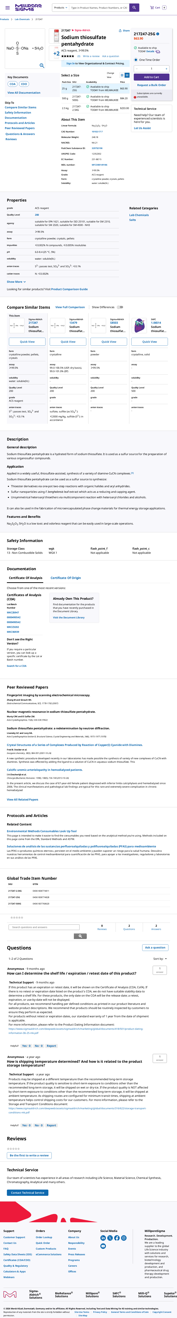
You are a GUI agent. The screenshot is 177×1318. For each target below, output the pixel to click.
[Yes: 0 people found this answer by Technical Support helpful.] (26, 1037)
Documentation (16, 118)
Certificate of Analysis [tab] (25, 578)
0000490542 (13, 617)
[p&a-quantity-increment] (166, 69)
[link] (139, 215)
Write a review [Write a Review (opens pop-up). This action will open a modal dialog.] (91, 56)
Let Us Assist (142, 128)
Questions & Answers (20, 134)
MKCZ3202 (13, 627)
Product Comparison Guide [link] (69, 289)
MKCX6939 (13, 631)
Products (4, 19)
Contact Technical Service (27, 1184)
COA (12, 84)
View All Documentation (24, 92)
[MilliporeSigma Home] (28, 7)
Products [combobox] (59, 7)
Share (124, 30)
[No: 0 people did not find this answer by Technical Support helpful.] (38, 1037)
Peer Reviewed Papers (20, 128)
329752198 (97, 148)
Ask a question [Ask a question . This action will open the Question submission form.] (110, 56)
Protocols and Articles (20, 123)
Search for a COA (17, 665)
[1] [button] (132, 472)
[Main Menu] (8, 7)
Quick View (27, 342)
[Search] (134, 7)
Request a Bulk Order (151, 85)
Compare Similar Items (20, 107)
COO (24, 84)
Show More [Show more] (16, 282)
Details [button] (150, 51)
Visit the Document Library (68, 617)
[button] (151, 59)
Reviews (11, 139)
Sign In (70, 63)
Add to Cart (151, 77)
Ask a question (155, 939)
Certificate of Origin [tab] (66, 578)
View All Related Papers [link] (22, 799)
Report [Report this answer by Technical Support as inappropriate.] (51, 1037)
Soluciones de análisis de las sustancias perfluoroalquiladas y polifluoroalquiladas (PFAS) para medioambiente (81, 846)
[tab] (7, 19)
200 (37, 214)
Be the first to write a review (31, 1147)
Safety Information (18, 112)
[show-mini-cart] (158, 7)
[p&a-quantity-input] (151, 69)
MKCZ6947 (13, 612)
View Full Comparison (70, 307)
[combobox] (95, 7)
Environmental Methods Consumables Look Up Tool (42, 831)
